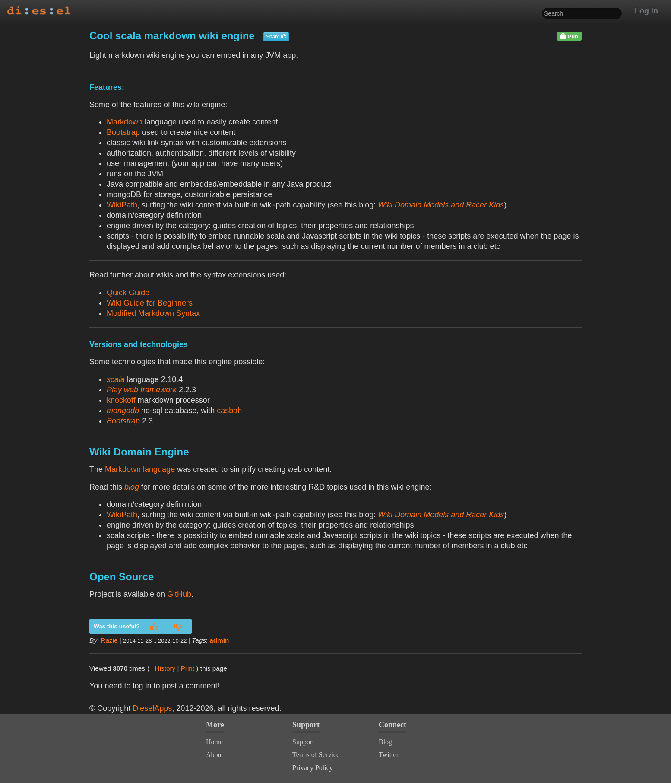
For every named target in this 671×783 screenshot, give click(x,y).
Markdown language (140, 469)
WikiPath (122, 205)
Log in (646, 10)
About (214, 754)
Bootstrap (123, 132)
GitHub (179, 594)
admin (219, 640)
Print (187, 668)
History (165, 668)
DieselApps (152, 708)
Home (214, 741)
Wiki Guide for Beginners (150, 303)
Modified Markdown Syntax (153, 313)
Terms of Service (315, 754)
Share (276, 37)
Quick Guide (128, 292)
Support (303, 741)
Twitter (389, 754)
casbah (229, 410)
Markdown (124, 122)
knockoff (121, 400)
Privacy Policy (312, 767)
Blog (385, 741)
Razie (109, 640)
